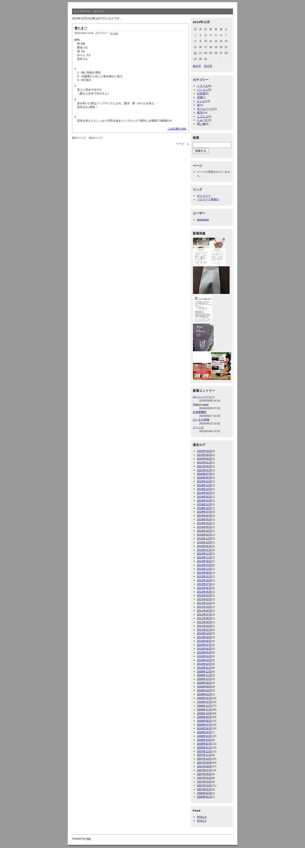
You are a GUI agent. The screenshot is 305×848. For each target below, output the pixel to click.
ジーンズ (198, 427)
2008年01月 (204, 747)
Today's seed (200, 404)
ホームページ (205, 108)
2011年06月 (204, 618)
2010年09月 (204, 637)
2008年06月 (204, 728)
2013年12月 (204, 568)
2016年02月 (204, 534)
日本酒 (201, 93)
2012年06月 (204, 588)
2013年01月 (204, 576)
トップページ (82, 11)
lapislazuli (203, 219)
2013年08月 (204, 572)
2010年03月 (204, 660)
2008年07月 (204, 724)
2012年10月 (204, 580)
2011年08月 (204, 610)
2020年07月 (204, 473)
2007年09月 (204, 762)
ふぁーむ (202, 120)
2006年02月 (204, 793)
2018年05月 (204, 519)
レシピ (114, 33)
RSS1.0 (201, 817)
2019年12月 (204, 485)
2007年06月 (204, 774)
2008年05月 (204, 732)
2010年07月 (204, 644)
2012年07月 (204, 584)
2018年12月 (204, 504)
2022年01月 (204, 462)
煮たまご (80, 28)
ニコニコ (202, 116)
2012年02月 (204, 599)
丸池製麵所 (200, 412)
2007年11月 (204, 755)
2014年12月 (204, 553)
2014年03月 (204, 565)
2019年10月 (204, 489)
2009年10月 (204, 679)
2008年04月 (204, 736)
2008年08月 (204, 720)
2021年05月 (204, 466)
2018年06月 (204, 515)
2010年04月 (204, 656)
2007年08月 (204, 766)
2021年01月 (204, 470)
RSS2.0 (201, 820)
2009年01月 (204, 701)
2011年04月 (204, 622)
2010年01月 (204, 667)
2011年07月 (204, 614)
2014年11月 (204, 557)
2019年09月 (204, 492)
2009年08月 (204, 686)
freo (88, 838)
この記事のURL (177, 128)
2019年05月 (204, 496)
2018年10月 (204, 508)
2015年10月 (204, 542)
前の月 (197, 65)
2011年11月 (204, 603)
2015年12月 (204, 538)
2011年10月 (204, 606)
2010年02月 (204, 663)
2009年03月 (204, 694)
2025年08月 (204, 454)
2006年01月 (204, 796)
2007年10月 (204, 758)
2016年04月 (204, 530)
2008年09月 (204, 717)
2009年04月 (204, 690)
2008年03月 (204, 739)
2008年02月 (204, 743)
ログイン (99, 11)
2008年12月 (204, 705)
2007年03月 (204, 785)
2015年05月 (204, 546)
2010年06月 (204, 648)
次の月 (208, 65)
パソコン (202, 89)
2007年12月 (204, 751)
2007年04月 (204, 781)
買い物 (201, 123)
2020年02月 (204, 481)
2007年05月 (204, 777)
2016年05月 (204, 527)
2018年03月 (204, 523)
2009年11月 (204, 675)
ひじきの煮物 (201, 419)
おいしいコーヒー (204, 396)
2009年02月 (204, 698)
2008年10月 (204, 713)
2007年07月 (204, 770)
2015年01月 (204, 550)
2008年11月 (204, 709)
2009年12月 (204, 671)
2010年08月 (204, 641)
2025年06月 (204, 458)
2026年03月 (204, 451)
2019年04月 (204, 500)
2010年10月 (204, 633)
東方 (199, 112)
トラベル (202, 85)
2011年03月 (204, 626)
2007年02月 (204, 789)
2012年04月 (204, 595)
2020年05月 (204, 477)
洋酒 (199, 97)
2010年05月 (204, 652)
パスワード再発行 (208, 199)
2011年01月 (204, 629)
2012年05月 (204, 591)
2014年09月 (204, 561)
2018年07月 (204, 511)
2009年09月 (204, 682)
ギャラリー (204, 195)
